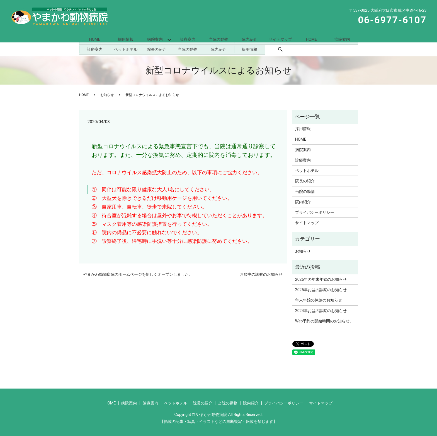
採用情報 (125, 39)
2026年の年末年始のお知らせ (321, 278)
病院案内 (154, 39)
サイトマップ (280, 39)
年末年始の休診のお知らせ (318, 299)
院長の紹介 (156, 48)
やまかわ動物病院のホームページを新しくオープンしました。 (138, 273)
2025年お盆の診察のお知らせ (321, 289)
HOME (94, 39)
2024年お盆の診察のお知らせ (321, 309)
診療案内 (187, 39)
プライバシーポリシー (314, 211)
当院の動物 (218, 39)
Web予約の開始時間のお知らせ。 (324, 320)
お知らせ (107, 94)
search (280, 49)
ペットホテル (125, 48)
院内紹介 (249, 39)
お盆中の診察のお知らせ (261, 273)
